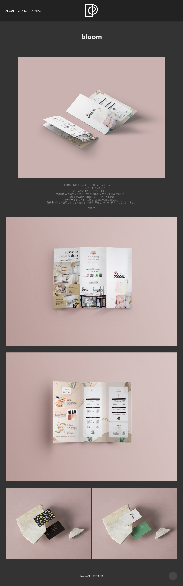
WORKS (22, 10)
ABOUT (9, 10)
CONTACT (36, 10)
